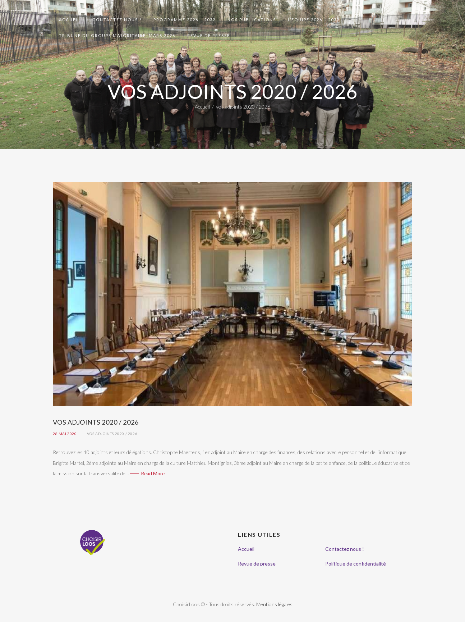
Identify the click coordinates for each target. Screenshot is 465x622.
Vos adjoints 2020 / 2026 (96, 422)
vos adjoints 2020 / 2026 (112, 433)
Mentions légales (274, 604)
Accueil (202, 107)
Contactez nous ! (344, 549)
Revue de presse (257, 564)
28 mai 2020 (65, 433)
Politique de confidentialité (355, 564)
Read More (153, 473)
